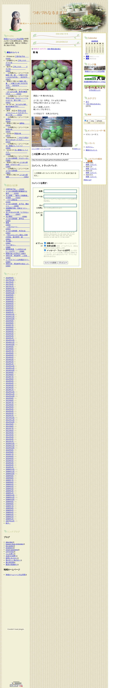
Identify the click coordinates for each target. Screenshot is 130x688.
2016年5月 (10, 304)
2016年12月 (10, 289)
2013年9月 (10, 372)
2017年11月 (10, 280)
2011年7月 (10, 428)
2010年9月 (10, 450)
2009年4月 (10, 486)
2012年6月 (10, 405)
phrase (99, 121)
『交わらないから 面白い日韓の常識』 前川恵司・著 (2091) (18, 237)
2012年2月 (10, 413)
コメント (93, 164)
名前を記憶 (51, 250)
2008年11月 (10, 497)
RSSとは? (87, 180)
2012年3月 (10, 411)
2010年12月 (10, 443)
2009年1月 (10, 493)
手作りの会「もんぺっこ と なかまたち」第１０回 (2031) (17, 100)
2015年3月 (10, 334)
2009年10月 (10, 474)
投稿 (87, 164)
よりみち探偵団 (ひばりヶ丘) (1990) (17, 164)
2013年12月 (10, 366)
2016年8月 (10, 297)
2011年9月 (10, 424)
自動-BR (50, 247)
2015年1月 (10, 338)
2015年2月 (10, 336)
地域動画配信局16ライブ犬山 (94, 81)
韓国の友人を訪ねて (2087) (16, 253)
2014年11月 (10, 342)
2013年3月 (10, 385)
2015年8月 (10, 323)
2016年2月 (10, 310)
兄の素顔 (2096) (16, 216)
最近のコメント (13, 52)
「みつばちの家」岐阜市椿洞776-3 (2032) (17, 106)
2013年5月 (10, 381)
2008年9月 (10, 502)
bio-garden (10, 546)
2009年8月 (10, 478)
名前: (41, 191)
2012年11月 (10, 394)
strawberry (9, 548)
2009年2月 (10, 491)
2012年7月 (10, 403)
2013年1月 (10, 390)
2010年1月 (10, 467)
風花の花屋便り (11, 564)
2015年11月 (10, 316)
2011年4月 (10, 435)
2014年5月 (10, 355)
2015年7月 (10, 325)
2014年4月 (10, 357)
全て (87, 102)
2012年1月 (10, 415)
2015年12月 (10, 314)
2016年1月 (10, 312)
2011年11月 (10, 420)
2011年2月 (10, 439)
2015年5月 (10, 329)
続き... (8, 523)
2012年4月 (10, 409)
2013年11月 (10, 368)
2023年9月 (94, 41)
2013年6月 (10, 379)
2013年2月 (10, 387)
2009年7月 (10, 480)
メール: (40, 196)
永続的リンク (76, 148)
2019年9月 (10, 278)
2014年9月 (10, 347)
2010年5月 (10, 459)
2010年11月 (10, 446)
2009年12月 (10, 469)
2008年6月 (10, 508)
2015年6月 (10, 327)
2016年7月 (10, 299)
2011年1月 (10, 441)
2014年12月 (10, 340)
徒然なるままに (11, 558)
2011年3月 (10, 437)
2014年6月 (10, 353)
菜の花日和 (10, 562)
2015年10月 (10, 319)
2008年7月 (10, 506)
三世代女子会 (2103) (15, 189)
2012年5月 (10, 407)
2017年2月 (10, 284)
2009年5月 (10, 484)
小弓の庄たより (94, 89)
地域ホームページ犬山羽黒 (13, 39)
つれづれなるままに (54, 49)
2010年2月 (10, 465)
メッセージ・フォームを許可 (58, 254)
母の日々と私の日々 (13, 560)
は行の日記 (10, 552)
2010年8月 (10, 452)
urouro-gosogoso (12, 550)
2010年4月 (10, 461)
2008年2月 (10, 517)
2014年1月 (10, 364)
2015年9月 (10, 321)
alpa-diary (9, 542)
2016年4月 (10, 306)
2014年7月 (10, 351)
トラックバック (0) (45, 148)
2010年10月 (10, 448)
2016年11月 (10, 291)
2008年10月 (10, 499)
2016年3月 (10, 308)
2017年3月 (10, 282)
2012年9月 (10, 398)
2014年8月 (10, 349)
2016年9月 (10, 295)
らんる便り (10, 554)
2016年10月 (10, 293)
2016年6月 (10, 301)
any (92, 121)
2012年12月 (10, 392)
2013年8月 (10, 375)
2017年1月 (10, 286)
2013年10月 (10, 370)
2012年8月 (10, 400)
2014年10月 (10, 344)
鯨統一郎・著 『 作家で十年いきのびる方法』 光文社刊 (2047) (20, 77)
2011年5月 (10, 433)
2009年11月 (10, 471)
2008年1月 (10, 519)
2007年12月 (10, 521)
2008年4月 (10, 512)
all (87, 121)
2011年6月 (10, 431)
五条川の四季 (11, 556)
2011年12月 (10, 418)
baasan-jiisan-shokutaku (14, 544)
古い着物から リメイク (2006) (17, 152)
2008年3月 (10, 514)
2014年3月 (10, 360)
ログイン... (90, 147)
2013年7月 (10, 377)
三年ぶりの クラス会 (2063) (18, 62)
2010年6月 (10, 456)
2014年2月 (10, 362)
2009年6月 (10, 482)
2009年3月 (10, 489)
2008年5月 (10, 510)
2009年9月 (10, 476)
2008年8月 (10, 504)
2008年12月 (10, 495)
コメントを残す (36, 148)
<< (86, 53)
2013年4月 (10, 383)
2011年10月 (10, 422)
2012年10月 (10, 396)
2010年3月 (10, 463)
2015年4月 (10, 332)
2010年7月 (10, 454)
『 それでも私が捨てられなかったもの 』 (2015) (18, 140)
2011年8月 (10, 426)
